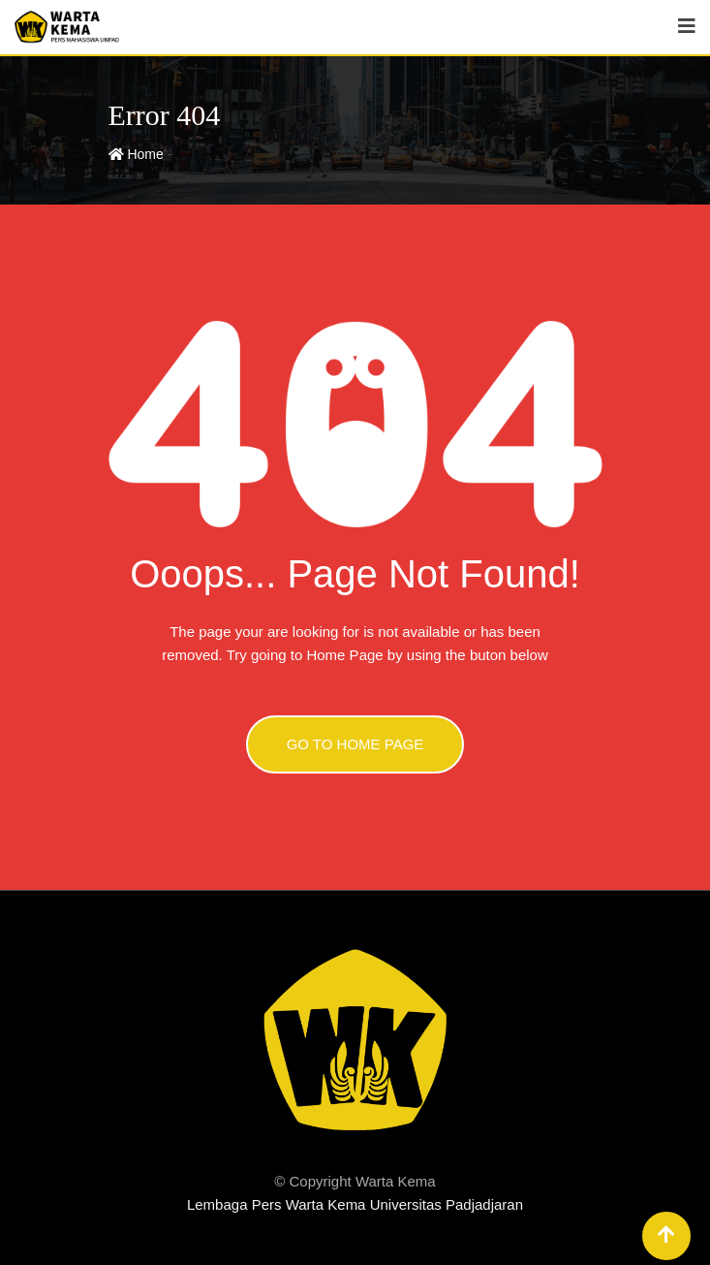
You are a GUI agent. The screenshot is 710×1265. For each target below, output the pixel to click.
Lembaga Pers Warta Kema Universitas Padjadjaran (355, 1204)
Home (136, 154)
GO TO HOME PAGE (355, 744)
